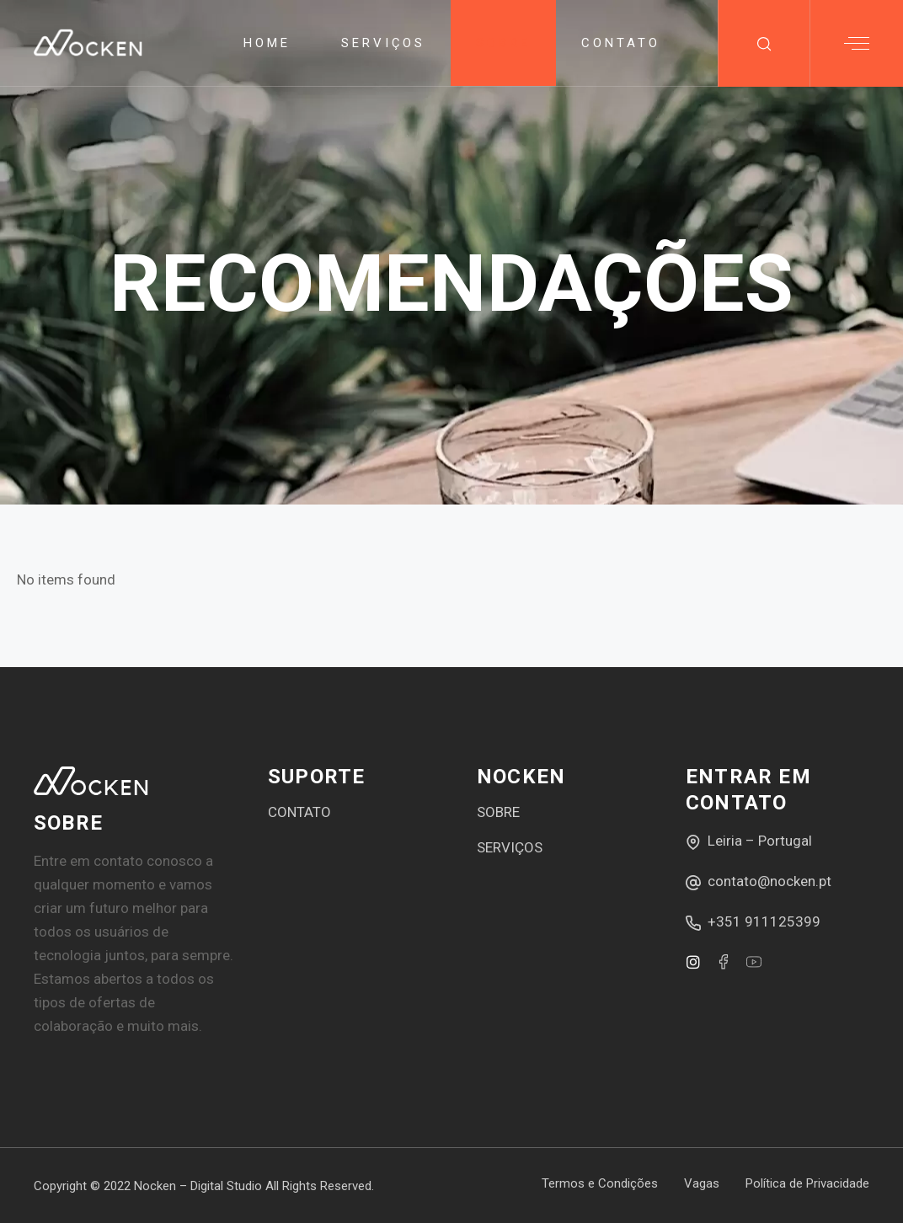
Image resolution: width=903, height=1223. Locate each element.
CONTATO (299, 812)
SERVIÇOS (509, 847)
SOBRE (498, 812)
